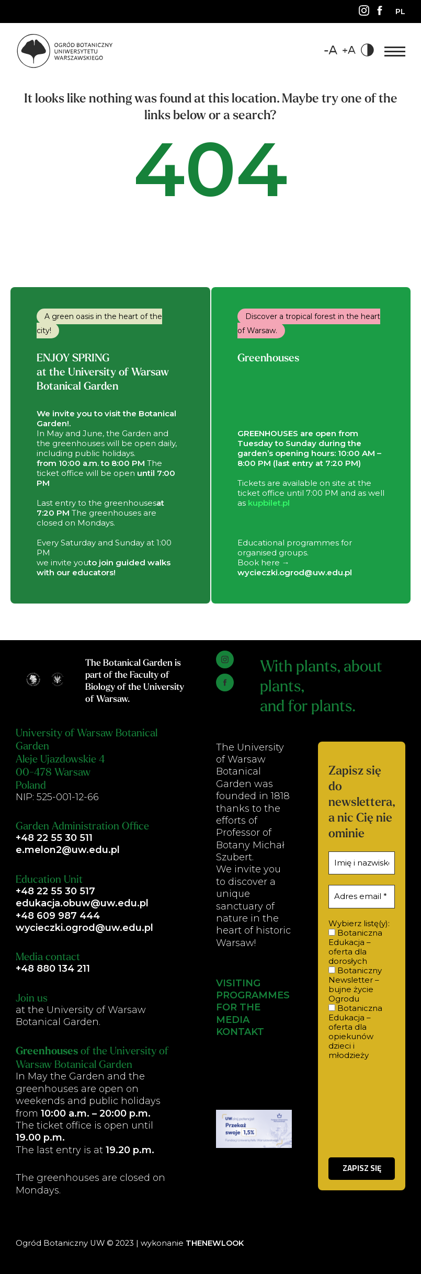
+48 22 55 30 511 (54, 838)
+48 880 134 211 (53, 968)
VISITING (238, 983)
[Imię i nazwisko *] (361, 863)
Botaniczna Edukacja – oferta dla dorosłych (355, 947)
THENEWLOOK (215, 1243)
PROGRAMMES (253, 995)
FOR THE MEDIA (238, 1014)
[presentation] (361, 1108)
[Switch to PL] (400, 11)
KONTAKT (240, 1032)
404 (211, 181)
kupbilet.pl (269, 503)
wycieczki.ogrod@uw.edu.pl (84, 928)
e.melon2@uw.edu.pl (68, 850)
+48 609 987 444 (58, 916)
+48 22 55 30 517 (55, 891)
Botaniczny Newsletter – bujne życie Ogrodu (355, 985)
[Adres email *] (361, 896)
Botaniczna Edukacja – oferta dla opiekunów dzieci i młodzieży (355, 1032)
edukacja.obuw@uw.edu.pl (82, 903)
